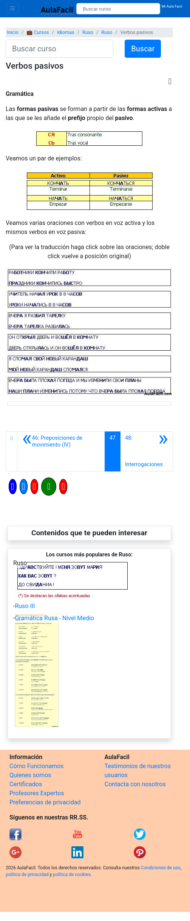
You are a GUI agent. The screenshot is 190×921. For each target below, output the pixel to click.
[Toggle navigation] (12, 8)
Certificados (25, 784)
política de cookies (72, 874)
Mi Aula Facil (172, 6)
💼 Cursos (37, 32)
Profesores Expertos (36, 793)
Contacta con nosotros (135, 784)
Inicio (13, 32)
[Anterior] (61, 451)
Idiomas (65, 32)
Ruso (87, 32)
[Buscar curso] (118, 8)
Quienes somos (30, 775)
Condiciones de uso (161, 867)
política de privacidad (27, 874)
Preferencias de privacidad (45, 802)
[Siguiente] (146, 451)
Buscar (142, 48)
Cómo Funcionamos (36, 766)
